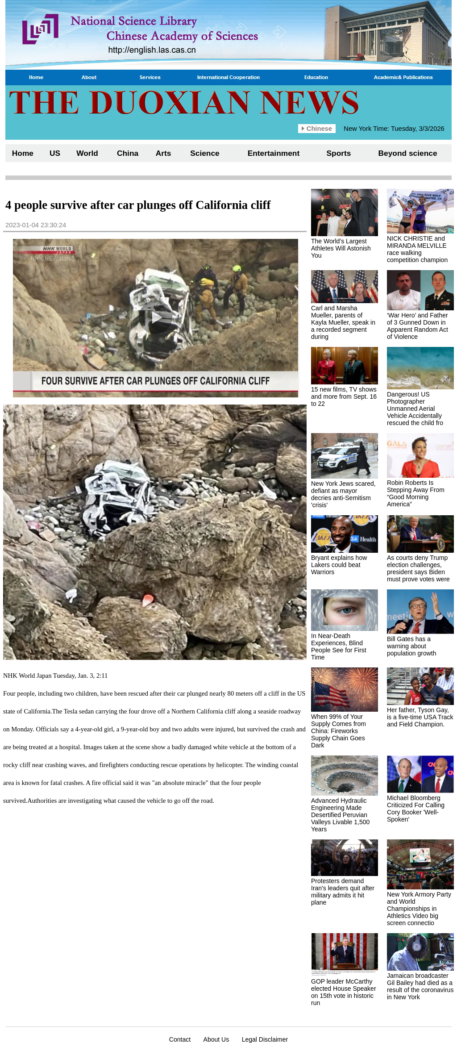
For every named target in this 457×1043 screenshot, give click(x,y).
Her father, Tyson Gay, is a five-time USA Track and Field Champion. (420, 717)
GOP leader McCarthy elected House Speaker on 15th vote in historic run (343, 992)
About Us (216, 1039)
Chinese (319, 128)
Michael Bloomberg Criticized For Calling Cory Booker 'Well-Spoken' (416, 808)
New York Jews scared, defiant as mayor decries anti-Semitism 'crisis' (343, 494)
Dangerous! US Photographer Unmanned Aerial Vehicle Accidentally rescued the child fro (415, 408)
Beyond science (407, 153)
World (87, 153)
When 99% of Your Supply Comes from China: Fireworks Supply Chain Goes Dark (338, 731)
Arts (163, 153)
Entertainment (274, 153)
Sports (339, 153)
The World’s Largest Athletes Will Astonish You (341, 248)
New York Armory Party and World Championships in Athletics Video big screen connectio (419, 908)
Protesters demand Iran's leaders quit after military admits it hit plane (342, 891)
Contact (180, 1039)
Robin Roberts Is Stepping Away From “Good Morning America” (416, 493)
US (55, 153)
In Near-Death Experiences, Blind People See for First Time (338, 646)
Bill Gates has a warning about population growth (411, 646)
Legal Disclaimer (265, 1039)
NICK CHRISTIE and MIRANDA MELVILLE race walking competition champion (417, 249)
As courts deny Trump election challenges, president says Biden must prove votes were (418, 568)
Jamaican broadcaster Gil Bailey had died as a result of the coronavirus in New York (420, 986)
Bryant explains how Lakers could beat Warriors (339, 565)
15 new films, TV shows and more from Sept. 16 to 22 (344, 396)
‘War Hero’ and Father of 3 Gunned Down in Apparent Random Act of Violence (417, 326)
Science (205, 153)
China (127, 153)
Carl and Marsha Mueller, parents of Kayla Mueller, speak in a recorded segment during (343, 322)
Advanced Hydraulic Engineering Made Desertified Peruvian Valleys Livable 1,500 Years (340, 815)
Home (22, 153)
